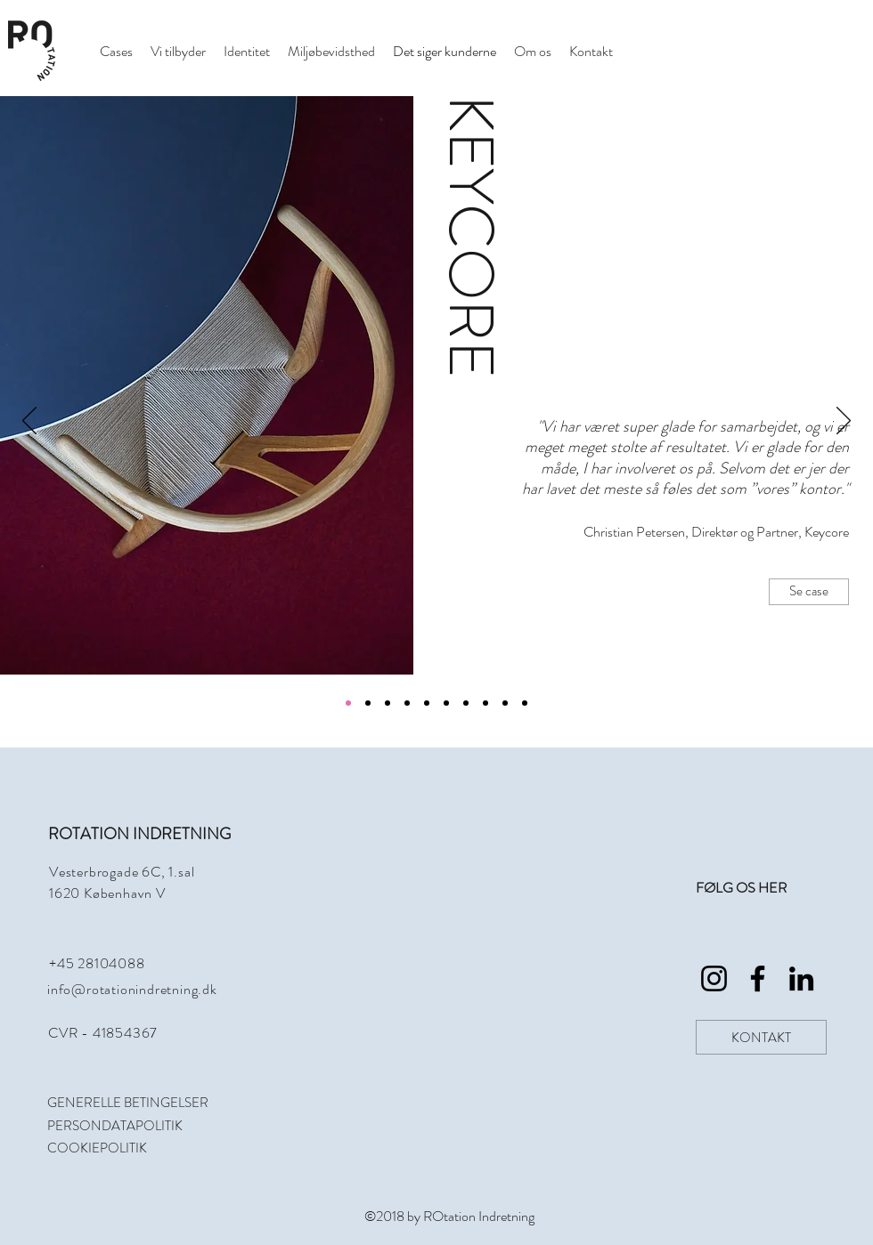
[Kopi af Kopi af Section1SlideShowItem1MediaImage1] (426, 703)
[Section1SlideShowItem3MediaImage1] (387, 703)
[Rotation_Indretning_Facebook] (757, 978)
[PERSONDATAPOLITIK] (118, 1126)
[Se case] (809, 591)
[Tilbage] (29, 422)
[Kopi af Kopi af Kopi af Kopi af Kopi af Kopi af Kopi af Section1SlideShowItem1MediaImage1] (524, 703)
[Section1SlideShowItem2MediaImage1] (368, 703)
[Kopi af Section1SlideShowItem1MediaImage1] (407, 703)
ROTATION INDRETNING (139, 833)
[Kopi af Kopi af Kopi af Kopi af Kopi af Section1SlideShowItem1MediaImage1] (485, 703)
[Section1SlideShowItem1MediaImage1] (348, 703)
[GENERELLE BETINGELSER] (147, 1103)
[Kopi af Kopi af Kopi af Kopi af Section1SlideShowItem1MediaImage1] (466, 703)
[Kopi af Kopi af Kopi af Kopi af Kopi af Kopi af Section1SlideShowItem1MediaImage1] (505, 703)
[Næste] (843, 422)
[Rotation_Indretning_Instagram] (714, 978)
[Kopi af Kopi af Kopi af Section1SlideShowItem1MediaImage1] (446, 703)
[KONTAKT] (761, 1037)
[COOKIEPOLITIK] (118, 1148)
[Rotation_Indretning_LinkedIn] (801, 978)
